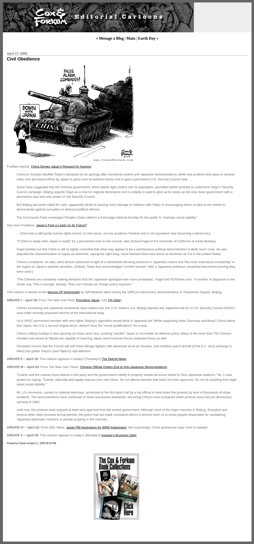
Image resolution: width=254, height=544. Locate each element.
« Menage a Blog (110, 38)
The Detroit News (114, 359)
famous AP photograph (64, 292)
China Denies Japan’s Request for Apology (61, 166)
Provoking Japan (88, 300)
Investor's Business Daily (118, 435)
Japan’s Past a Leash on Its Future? (61, 225)
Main (131, 38)
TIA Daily (114, 300)
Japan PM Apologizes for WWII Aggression (96, 427)
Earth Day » (148, 38)
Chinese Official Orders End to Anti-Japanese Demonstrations (123, 367)
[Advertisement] (47, 486)
